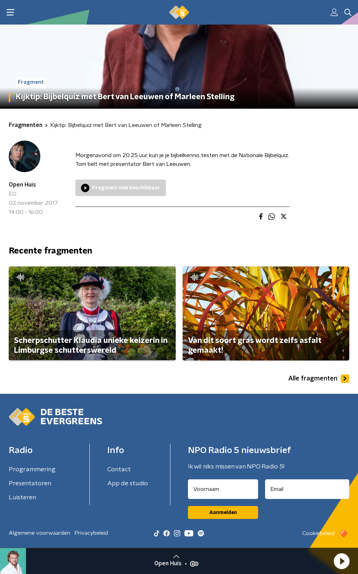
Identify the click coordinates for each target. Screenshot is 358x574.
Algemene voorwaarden (39, 533)
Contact (119, 469)
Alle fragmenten (318, 378)
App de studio (127, 483)
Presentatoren (30, 483)
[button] (341, 561)
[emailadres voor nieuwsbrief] (307, 489)
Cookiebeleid (318, 533)
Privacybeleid (91, 533)
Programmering (32, 469)
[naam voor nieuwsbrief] (223, 489)
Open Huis (22, 185)
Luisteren (22, 497)
